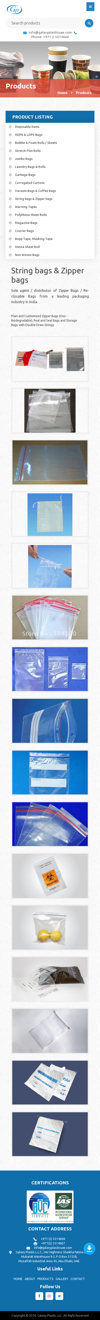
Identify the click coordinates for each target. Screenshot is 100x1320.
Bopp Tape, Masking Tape (34, 239)
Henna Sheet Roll (27, 247)
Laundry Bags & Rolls (30, 167)
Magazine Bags (26, 223)
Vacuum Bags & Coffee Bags (35, 191)
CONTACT (78, 1279)
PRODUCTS (45, 1279)
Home (62, 93)
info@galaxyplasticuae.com (50, 32)
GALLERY (62, 1279)
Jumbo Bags (24, 159)
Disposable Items (27, 127)
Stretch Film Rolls (28, 151)
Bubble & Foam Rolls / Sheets (36, 143)
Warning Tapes (26, 207)
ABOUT (30, 1279)
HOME (18, 1279)
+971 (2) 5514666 (52, 1239)
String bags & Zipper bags (33, 199)
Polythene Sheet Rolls (31, 215)
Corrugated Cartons (30, 183)
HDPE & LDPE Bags (28, 135)
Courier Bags (24, 231)
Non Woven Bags (27, 255)
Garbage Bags (25, 175)
